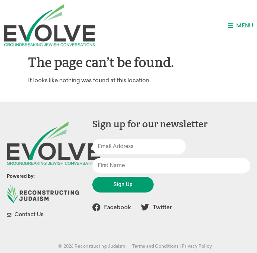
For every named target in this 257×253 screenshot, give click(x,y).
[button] (240, 25)
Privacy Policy (197, 246)
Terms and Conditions (155, 246)
